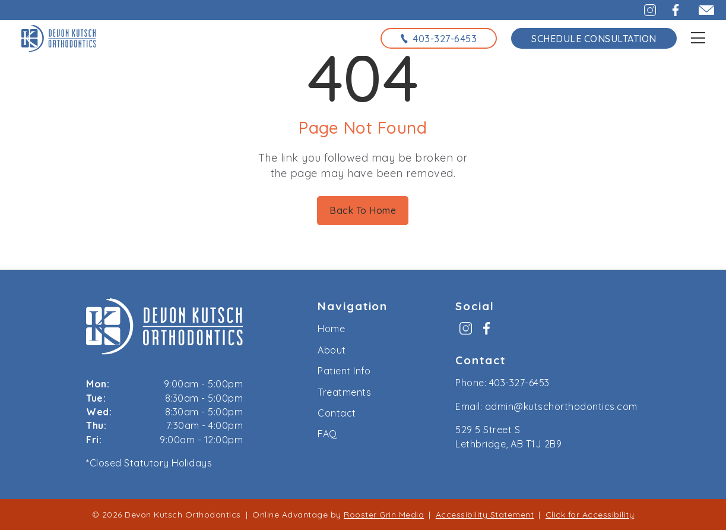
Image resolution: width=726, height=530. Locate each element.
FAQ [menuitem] (327, 434)
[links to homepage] (58, 38)
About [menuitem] (332, 350)
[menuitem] (465, 332)
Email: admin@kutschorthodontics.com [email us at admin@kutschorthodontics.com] (546, 406)
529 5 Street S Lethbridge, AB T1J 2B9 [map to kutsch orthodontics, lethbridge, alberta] (508, 436)
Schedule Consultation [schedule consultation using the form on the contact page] (594, 39)
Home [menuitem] (331, 329)
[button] (643, 10)
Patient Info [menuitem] (344, 371)
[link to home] (164, 328)
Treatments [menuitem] (344, 392)
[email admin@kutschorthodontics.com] (701, 10)
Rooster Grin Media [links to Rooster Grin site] (384, 514)
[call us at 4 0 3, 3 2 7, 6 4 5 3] (439, 38)
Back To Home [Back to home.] (362, 210)
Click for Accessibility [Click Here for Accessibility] (590, 514)
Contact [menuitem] (337, 413)
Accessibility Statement (485, 514)
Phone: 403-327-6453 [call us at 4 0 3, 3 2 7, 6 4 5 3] (502, 383)
